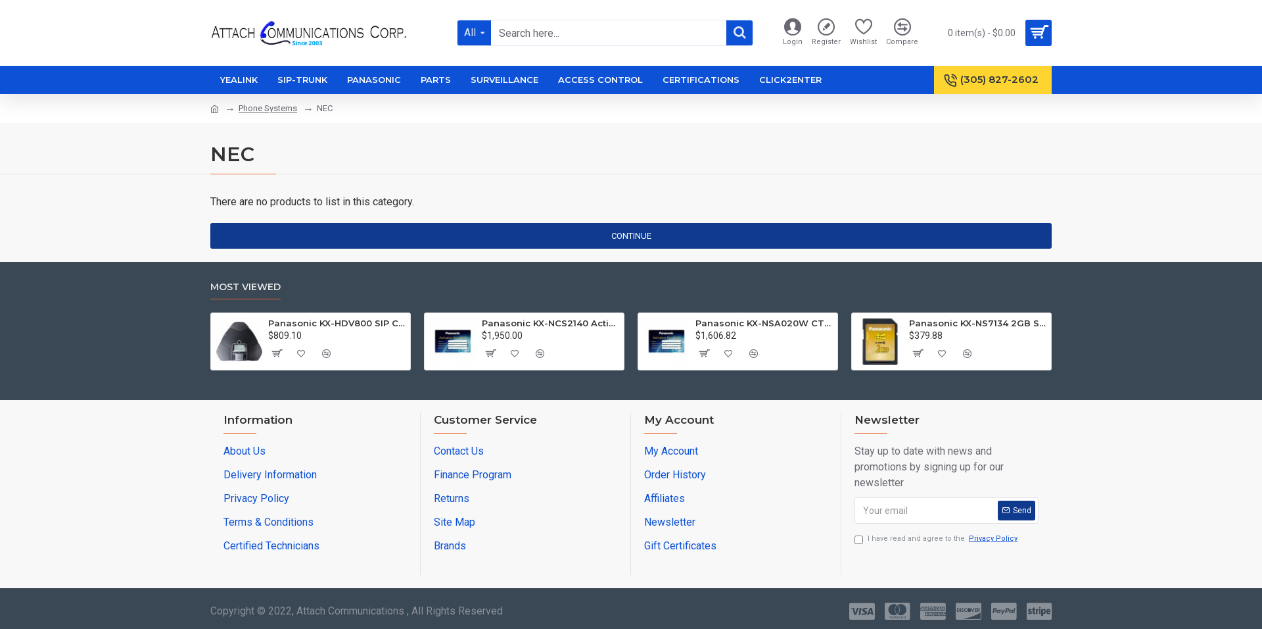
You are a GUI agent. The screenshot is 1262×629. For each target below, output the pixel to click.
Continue (631, 236)
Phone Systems (268, 108)
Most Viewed (245, 287)
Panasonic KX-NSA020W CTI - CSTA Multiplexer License (764, 323)
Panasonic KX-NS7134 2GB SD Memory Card (977, 323)
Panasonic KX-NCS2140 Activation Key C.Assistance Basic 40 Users (550, 323)
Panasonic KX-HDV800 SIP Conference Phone (337, 323)
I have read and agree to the (936, 539)
